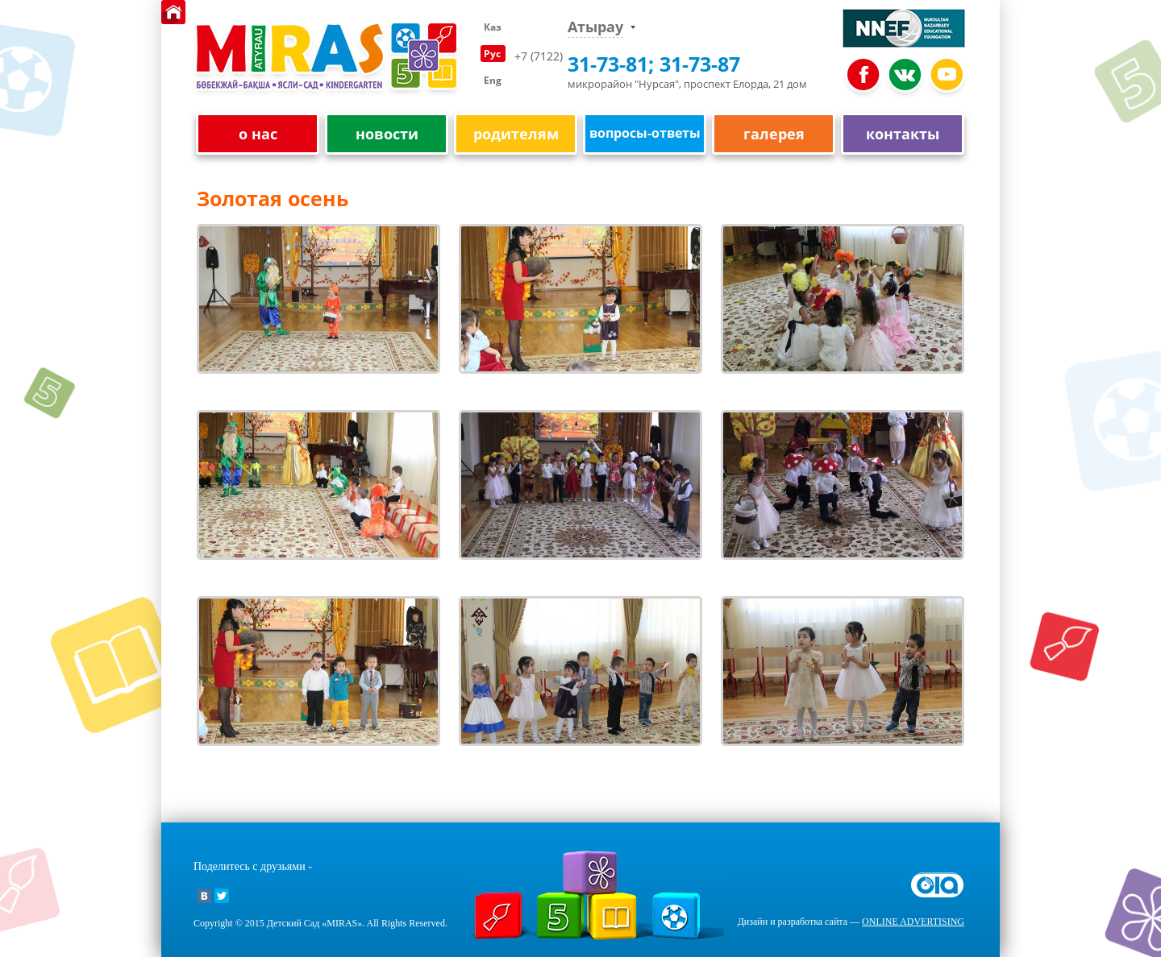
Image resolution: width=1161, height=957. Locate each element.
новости (387, 134)
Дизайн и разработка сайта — (851, 921)
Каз (492, 27)
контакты (902, 134)
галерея (774, 134)
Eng (492, 80)
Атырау (595, 27)
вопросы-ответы (645, 133)
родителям (516, 134)
